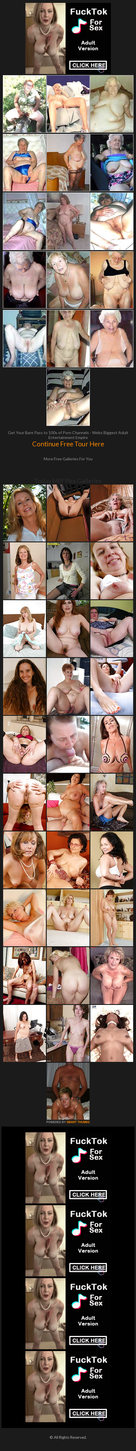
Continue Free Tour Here (68, 444)
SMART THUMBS (78, 1122)
